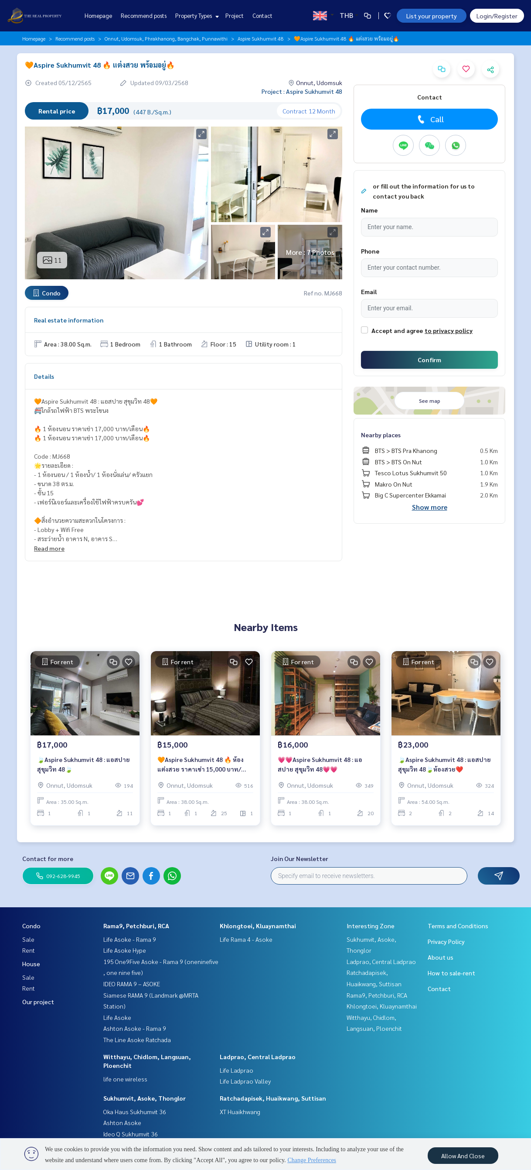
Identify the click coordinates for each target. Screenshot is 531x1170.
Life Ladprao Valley (245, 1081)
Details (44, 376)
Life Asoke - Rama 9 (129, 939)
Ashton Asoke (122, 1122)
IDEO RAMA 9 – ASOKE (131, 984)
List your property (431, 16)
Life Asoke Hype (124, 950)
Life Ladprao (236, 1070)
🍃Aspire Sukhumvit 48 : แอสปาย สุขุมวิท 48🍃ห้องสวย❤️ (444, 764)
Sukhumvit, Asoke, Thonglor (144, 1098)
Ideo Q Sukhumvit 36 (130, 1134)
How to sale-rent (451, 973)
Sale (28, 939)
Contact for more (47, 858)
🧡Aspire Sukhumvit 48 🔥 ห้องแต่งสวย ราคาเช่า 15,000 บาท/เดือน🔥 (200, 764)
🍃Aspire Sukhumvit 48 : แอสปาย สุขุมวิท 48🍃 (83, 764)
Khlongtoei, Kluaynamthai (258, 926)
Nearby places (381, 435)
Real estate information (68, 320)
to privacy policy (449, 330)
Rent (28, 950)
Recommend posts (144, 15)
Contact (262, 15)
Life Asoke (117, 1017)
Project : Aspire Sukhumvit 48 (302, 91)
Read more (49, 548)
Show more (429, 506)
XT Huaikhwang (240, 1111)
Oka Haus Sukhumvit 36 (134, 1111)
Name (369, 210)
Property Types (196, 15)
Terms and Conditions (458, 926)
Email (369, 291)
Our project (38, 1001)
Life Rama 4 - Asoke (246, 939)
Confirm (429, 360)
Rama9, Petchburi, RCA (136, 926)
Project (234, 15)
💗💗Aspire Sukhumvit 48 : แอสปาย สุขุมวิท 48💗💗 (320, 764)
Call (429, 119)
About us (440, 957)
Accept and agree (397, 330)
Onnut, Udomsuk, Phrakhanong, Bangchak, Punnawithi (166, 38)
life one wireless (125, 1079)
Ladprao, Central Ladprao (258, 1056)
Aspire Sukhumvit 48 (261, 38)
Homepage (98, 15)
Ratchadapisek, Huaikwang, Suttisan (273, 1098)
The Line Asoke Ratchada (137, 1039)
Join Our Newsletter (299, 858)
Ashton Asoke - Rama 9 (134, 1028)
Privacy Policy (446, 941)
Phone (370, 251)
